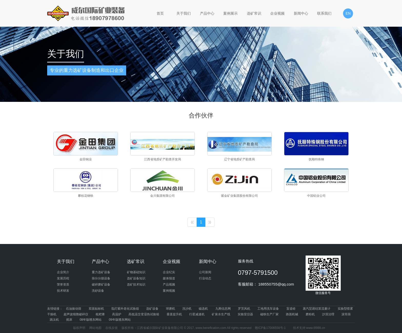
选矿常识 (254, 13)
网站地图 (95, 328)
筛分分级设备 (101, 278)
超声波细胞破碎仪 (76, 314)
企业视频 (277, 13)
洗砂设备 (98, 290)
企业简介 (63, 272)
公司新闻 (205, 272)
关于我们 (183, 13)
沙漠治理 (328, 314)
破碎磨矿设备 (101, 284)
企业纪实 (169, 272)
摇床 (69, 319)
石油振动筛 (73, 308)
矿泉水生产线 (221, 314)
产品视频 (169, 284)
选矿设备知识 (136, 278)
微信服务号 (323, 275)
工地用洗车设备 (268, 308)
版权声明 (79, 328)
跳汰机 (54, 319)
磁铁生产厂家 (269, 314)
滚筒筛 (346, 314)
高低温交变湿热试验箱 (143, 314)
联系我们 (324, 13)
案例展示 (230, 13)
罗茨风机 (244, 308)
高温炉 (116, 314)
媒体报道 (169, 278)
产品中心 (207, 13)
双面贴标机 (96, 308)
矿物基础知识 (136, 272)
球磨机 (170, 308)
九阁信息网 (223, 308)
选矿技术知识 (136, 284)
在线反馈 (111, 328)
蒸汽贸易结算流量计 (316, 308)
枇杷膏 (100, 314)
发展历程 (63, 278)
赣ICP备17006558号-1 (270, 328)
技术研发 (63, 290)
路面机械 (292, 314)
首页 (160, 13)
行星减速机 (197, 314)
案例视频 (169, 290)
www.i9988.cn (315, 328)
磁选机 (203, 308)
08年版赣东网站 (91, 319)
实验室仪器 (245, 314)
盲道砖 (291, 308)
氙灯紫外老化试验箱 (125, 308)
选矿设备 (152, 308)
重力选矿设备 (101, 272)
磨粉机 (310, 314)
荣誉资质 (63, 284)
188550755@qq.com (276, 284)
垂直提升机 (174, 314)
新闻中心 (301, 13)
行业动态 (205, 278)
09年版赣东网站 (119, 319)
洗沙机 (187, 308)
